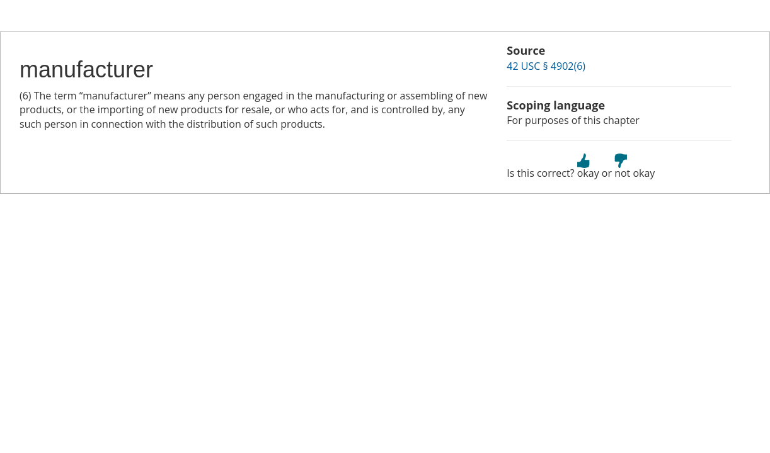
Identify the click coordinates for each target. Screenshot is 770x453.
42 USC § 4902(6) (546, 66)
